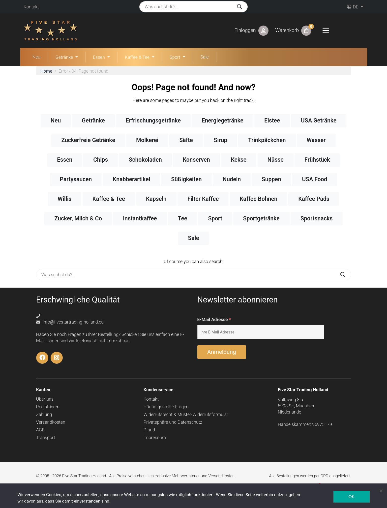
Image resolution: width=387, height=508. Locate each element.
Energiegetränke (222, 120)
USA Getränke (318, 120)
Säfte (186, 140)
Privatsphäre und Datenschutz (173, 422)
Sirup (220, 140)
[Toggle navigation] (326, 30)
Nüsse (276, 159)
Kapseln (156, 199)
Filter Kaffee (203, 199)
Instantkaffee (140, 218)
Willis (65, 199)
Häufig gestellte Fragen (166, 406)
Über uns (45, 399)
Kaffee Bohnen (258, 199)
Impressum (155, 437)
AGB (40, 429)
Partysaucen (76, 179)
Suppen (271, 179)
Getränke (64, 57)
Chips (100, 159)
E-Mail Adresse (214, 319)
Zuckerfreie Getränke (88, 140)
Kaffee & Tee (137, 57)
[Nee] (380, 490)
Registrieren (48, 406)
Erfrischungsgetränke (153, 120)
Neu (36, 57)
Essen (99, 57)
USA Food (314, 179)
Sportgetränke (261, 218)
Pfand (149, 429)
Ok (351, 496)
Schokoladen (145, 159)
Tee (182, 218)
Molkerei (147, 140)
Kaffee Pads (313, 199)
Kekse (238, 159)
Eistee (272, 120)
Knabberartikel (131, 179)
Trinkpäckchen (267, 140)
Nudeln (232, 179)
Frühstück (317, 159)
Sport (175, 57)
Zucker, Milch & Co (78, 218)
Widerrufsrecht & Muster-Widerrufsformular (186, 414)
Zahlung (44, 414)
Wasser (316, 140)
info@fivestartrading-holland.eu (70, 322)
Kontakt (31, 6)
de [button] (352, 6)
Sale (204, 57)
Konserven (196, 159)
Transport (45, 437)
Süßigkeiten (186, 179)
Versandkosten (50, 422)
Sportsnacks (316, 218)
